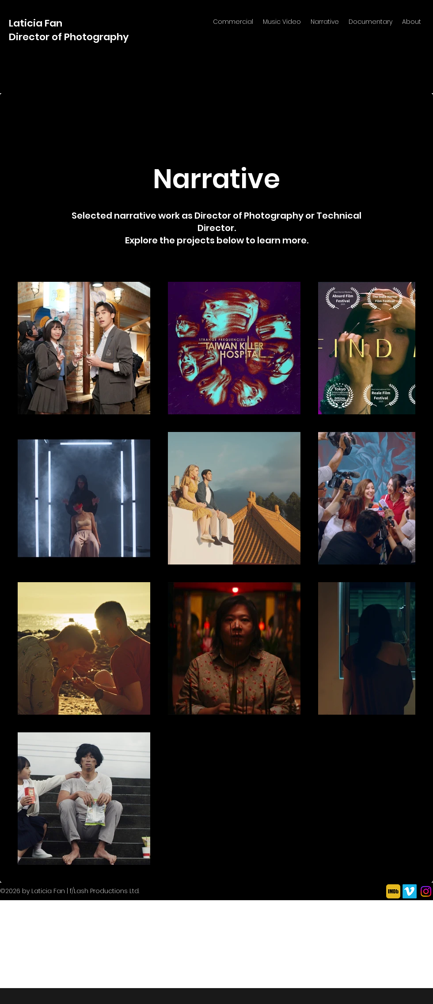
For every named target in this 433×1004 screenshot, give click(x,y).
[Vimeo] (410, 891)
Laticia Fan (37, 23)
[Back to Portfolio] (53, 122)
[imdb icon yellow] (393, 891)
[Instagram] (426, 891)
